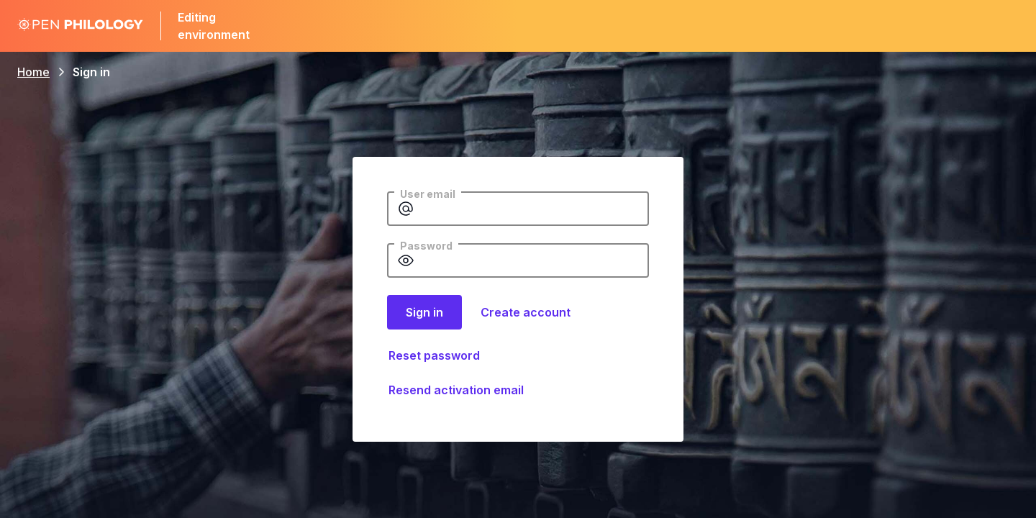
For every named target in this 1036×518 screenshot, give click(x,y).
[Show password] (405, 260)
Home (33, 72)
